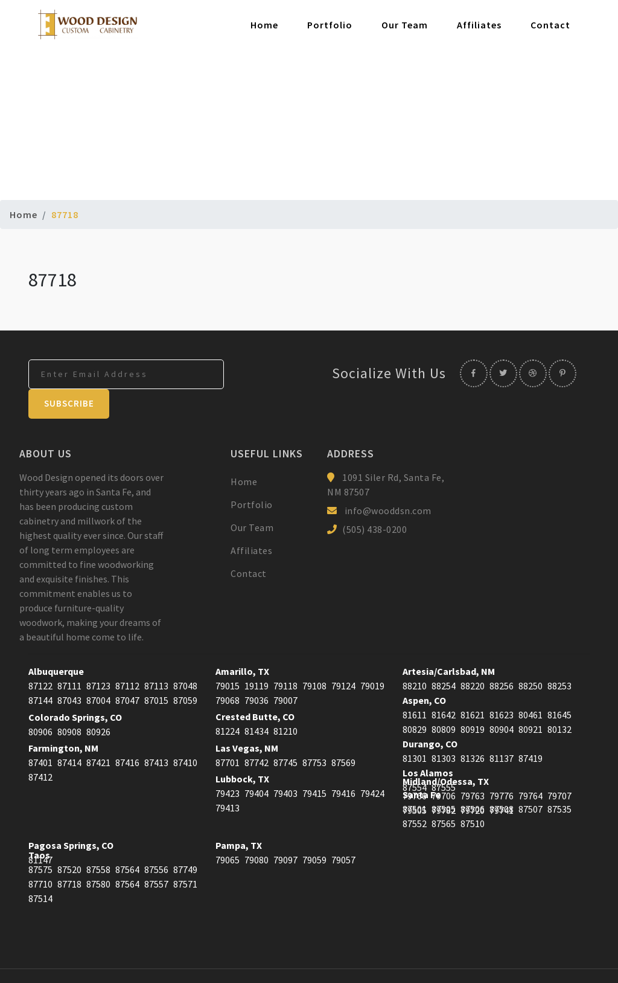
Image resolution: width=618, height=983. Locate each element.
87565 (444, 794)
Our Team (404, 25)
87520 (69, 840)
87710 (40, 855)
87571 (185, 855)
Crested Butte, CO (255, 688)
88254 (444, 657)
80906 (40, 703)
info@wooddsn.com (388, 481)
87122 (40, 657)
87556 (156, 840)
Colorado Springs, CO (75, 688)
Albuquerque (56, 642)
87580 (98, 855)
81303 (444, 729)
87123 (98, 657)
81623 (501, 686)
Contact (550, 25)
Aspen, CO (424, 671)
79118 (285, 657)
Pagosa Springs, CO (70, 816)
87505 (444, 780)
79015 (227, 657)
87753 (314, 733)
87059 (185, 671)
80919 (472, 700)
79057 (343, 831)
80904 (501, 700)
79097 (285, 831)
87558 (98, 840)
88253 (559, 657)
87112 (127, 657)
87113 (156, 657)
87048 (185, 657)
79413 (227, 779)
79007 (285, 671)
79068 (227, 671)
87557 (156, 855)
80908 (69, 703)
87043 (69, 671)
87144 (40, 671)
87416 (127, 733)
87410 (185, 733)
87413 (156, 733)
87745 (285, 733)
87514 (40, 869)
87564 (127, 840)
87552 (415, 794)
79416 (343, 764)
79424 (372, 764)
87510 (472, 794)
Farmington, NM (63, 719)
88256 (501, 657)
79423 (227, 764)
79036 (256, 671)
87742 (256, 733)
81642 (444, 686)
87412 (40, 748)
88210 (415, 657)
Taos (39, 826)
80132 (559, 700)
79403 (285, 764)
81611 (415, 686)
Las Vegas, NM (246, 719)
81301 (415, 729)
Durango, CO (430, 715)
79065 (227, 831)
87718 (69, 855)
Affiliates (479, 25)
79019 (372, 657)
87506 (472, 780)
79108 (314, 657)
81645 (559, 686)
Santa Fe (422, 765)
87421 (98, 733)
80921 (530, 700)
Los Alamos (428, 744)
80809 (444, 700)
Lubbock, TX (242, 750)
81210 (285, 702)
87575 (40, 840)
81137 (501, 729)
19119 (256, 657)
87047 (127, 671)
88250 (530, 657)
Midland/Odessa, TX (446, 752)
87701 (227, 733)
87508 (501, 780)
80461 (530, 686)
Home (264, 25)
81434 (256, 702)
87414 (69, 733)
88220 (472, 657)
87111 (69, 657)
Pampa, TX (238, 816)
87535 (559, 780)
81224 (227, 702)
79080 (256, 831)
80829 (415, 700)
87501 (415, 780)
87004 (98, 671)
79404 (256, 764)
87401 (40, 733)
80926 (98, 703)
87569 (343, 733)
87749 (185, 840)
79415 (314, 764)
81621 (472, 686)
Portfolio (329, 25)
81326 (472, 729)
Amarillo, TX (242, 642)
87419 (530, 729)
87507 (530, 780)
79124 (343, 657)
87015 (156, 671)
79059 (314, 831)
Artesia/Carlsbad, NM (449, 642)
